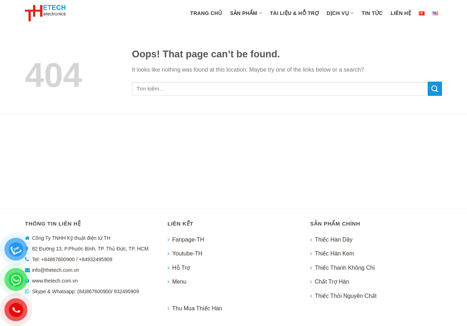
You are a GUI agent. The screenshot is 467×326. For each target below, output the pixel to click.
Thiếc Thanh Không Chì (345, 268)
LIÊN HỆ (401, 13)
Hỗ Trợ (181, 268)
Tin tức (372, 13)
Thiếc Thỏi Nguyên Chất (346, 296)
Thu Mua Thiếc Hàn (197, 308)
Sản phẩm (246, 13)
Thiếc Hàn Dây (334, 240)
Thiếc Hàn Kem (334, 253)
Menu (179, 282)
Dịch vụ (340, 13)
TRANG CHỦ (206, 13)
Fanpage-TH (188, 240)
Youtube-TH (187, 253)
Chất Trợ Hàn (332, 282)
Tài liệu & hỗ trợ (294, 13)
